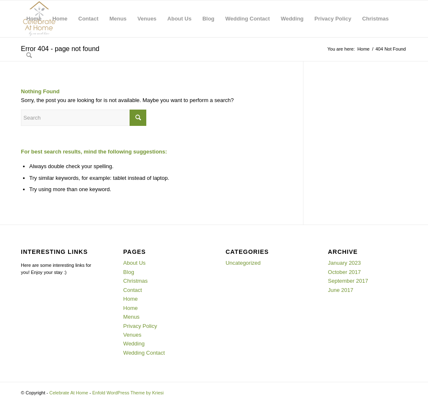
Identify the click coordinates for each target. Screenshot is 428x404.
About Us (179, 18)
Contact (88, 18)
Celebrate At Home (68, 392)
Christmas (375, 18)
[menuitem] (29, 55)
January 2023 (344, 263)
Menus (118, 18)
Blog (208, 18)
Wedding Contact (247, 18)
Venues (147, 18)
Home (33, 18)
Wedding (292, 18)
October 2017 (344, 272)
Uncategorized (243, 263)
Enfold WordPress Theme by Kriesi (128, 392)
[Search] (29, 55)
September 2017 (348, 281)
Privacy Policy (332, 18)
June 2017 (341, 290)
